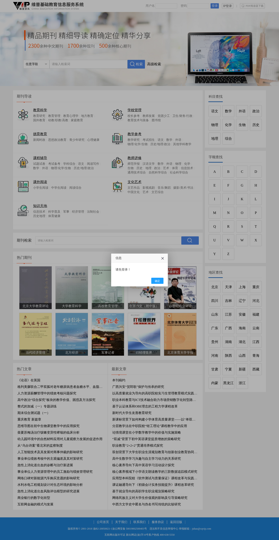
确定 (157, 281)
